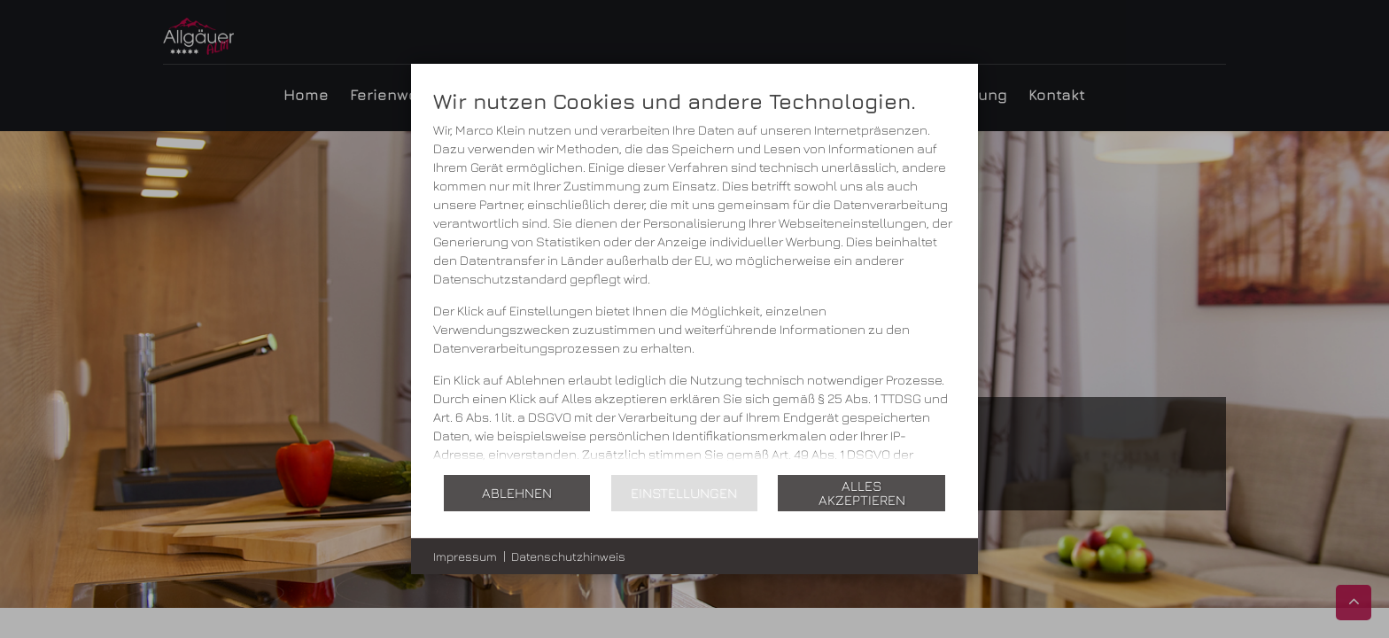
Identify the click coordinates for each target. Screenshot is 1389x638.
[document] (694, 280)
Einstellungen (684, 493)
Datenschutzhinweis (568, 556)
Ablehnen (517, 493)
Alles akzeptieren (862, 493)
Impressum (465, 556)
